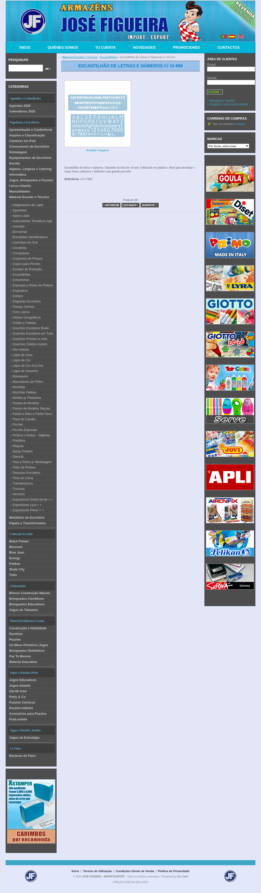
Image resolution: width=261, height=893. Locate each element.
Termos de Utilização (97, 871)
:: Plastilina (16, 440)
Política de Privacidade (174, 871)
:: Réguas (15, 446)
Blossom (16, 547)
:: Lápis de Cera (20, 355)
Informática (17, 174)
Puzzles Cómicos (22, 702)
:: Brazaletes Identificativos (28, 237)
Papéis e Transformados (27, 523)
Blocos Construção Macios (29, 593)
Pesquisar (18, 60)
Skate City (16, 569)
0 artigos (239, 123)
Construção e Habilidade (27, 628)
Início (75, 871)
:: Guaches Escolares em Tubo (31, 333)
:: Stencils (16, 456)
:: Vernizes (16, 494)
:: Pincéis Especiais (22, 430)
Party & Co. (17, 697)
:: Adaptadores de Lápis (25, 205)
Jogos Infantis (20, 685)
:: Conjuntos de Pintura (25, 258)
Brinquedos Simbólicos (27, 651)
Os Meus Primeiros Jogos (28, 645)
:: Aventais (16, 226)
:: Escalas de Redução (25, 269)
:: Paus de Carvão (21, 419)
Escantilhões (108, 57)
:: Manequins (18, 376)
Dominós (16, 634)
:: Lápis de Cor (19, 360)
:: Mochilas (16, 387)
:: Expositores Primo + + (26, 510)
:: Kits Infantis (18, 349)
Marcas (214, 139)
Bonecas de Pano (22, 756)
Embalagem (18, 152)
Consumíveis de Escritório (29, 146)
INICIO (24, 47)
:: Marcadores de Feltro (25, 382)
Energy (14, 558)
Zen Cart (182, 876)
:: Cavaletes (17, 248)
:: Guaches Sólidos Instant (27, 344)
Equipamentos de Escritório (30, 158)
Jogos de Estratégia (24, 737)
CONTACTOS (228, 47)
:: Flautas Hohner (21, 307)
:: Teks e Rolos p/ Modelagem (30, 462)
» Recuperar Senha (220, 101)
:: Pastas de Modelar (23, 403)
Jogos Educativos (22, 680)
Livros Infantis (20, 186)
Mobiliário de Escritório (27, 517)
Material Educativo (23, 662)
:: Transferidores (20, 483)
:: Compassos (18, 253)
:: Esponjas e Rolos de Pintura (30, 285)
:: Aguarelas (17, 210)
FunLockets (18, 719)
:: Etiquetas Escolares (24, 301)
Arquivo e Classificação (27, 135)
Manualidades (19, 191)
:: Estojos (15, 296)
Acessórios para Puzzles (27, 714)
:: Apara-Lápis (19, 216)
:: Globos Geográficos (24, 317)
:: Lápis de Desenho (23, 371)
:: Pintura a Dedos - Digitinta (29, 435)
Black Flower (19, 541)
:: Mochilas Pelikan (22, 392)
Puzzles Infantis (21, 708)
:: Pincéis (15, 424)
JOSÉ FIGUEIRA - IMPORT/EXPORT (103, 876)
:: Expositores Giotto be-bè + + (30, 499)
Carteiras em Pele (22, 141)
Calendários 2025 (22, 111)
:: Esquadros (18, 290)
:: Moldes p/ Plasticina (24, 398)
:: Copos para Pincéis (24, 264)
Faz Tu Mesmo (20, 656)
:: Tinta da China (20, 478)
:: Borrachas (17, 232)
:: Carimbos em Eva (23, 242)
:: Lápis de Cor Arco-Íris (25, 365)
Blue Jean (16, 552)
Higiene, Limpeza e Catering (30, 169)
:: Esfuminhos (18, 280)
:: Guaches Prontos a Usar (27, 339)
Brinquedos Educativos (27, 604)
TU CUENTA (105, 47)
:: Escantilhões (19, 274)
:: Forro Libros (19, 312)
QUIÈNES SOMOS (63, 47)
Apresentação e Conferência (30, 130)
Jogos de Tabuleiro (23, 610)
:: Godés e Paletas (22, 323)
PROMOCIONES (186, 47)
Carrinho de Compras (228, 118)
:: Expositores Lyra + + (25, 505)
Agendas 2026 (20, 106)
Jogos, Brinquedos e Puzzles (31, 180)
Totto (13, 575)
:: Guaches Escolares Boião (28, 328)
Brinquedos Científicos (26, 599)
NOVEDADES (144, 47)
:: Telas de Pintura (21, 467)
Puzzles (15, 639)
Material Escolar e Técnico (29, 197)
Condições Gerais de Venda (135, 871)
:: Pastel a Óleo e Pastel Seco (30, 414)
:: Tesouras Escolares (24, 473)
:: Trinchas (16, 489)
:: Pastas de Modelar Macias (29, 408)
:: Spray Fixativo (20, 451)
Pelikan (14, 564)
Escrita (14, 163)
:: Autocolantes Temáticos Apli (30, 221)
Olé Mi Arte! (18, 691)
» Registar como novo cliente (227, 104)
